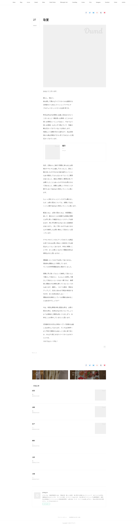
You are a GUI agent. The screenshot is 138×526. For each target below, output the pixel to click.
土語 (33, 457)
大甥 (33, 474)
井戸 (33, 424)
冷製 (33, 407)
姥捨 (33, 440)
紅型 (33, 390)
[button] (14, 2)
